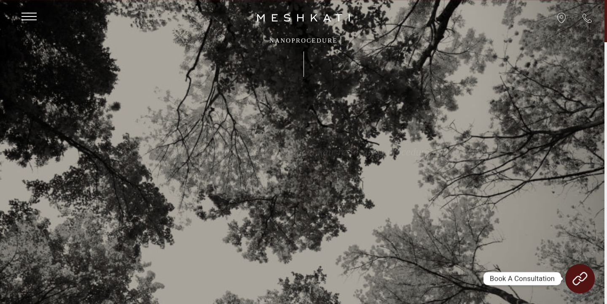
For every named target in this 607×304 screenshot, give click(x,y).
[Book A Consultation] (580, 278)
